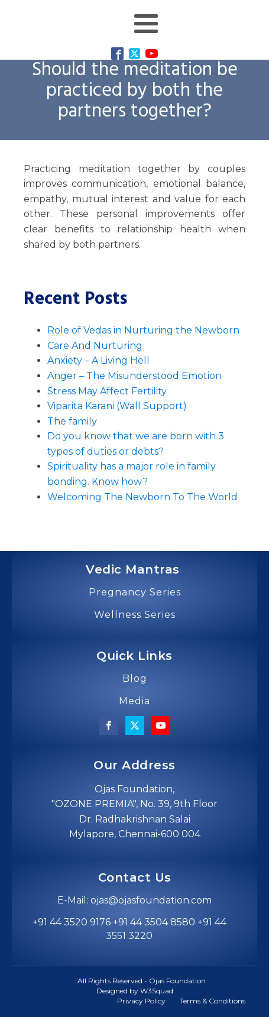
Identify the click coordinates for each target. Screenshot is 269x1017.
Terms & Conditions (212, 1000)
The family (72, 421)
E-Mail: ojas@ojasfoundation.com (134, 900)
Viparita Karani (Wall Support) (117, 406)
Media (134, 701)
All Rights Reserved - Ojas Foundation (141, 980)
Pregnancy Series (135, 592)
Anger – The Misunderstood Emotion (134, 375)
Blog (134, 678)
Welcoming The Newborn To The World (142, 497)
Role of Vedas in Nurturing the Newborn (143, 330)
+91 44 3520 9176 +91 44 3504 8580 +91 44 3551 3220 (129, 928)
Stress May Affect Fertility (107, 391)
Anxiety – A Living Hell (98, 360)
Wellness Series (135, 615)
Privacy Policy (141, 1000)
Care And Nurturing (94, 345)
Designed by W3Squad (134, 990)
